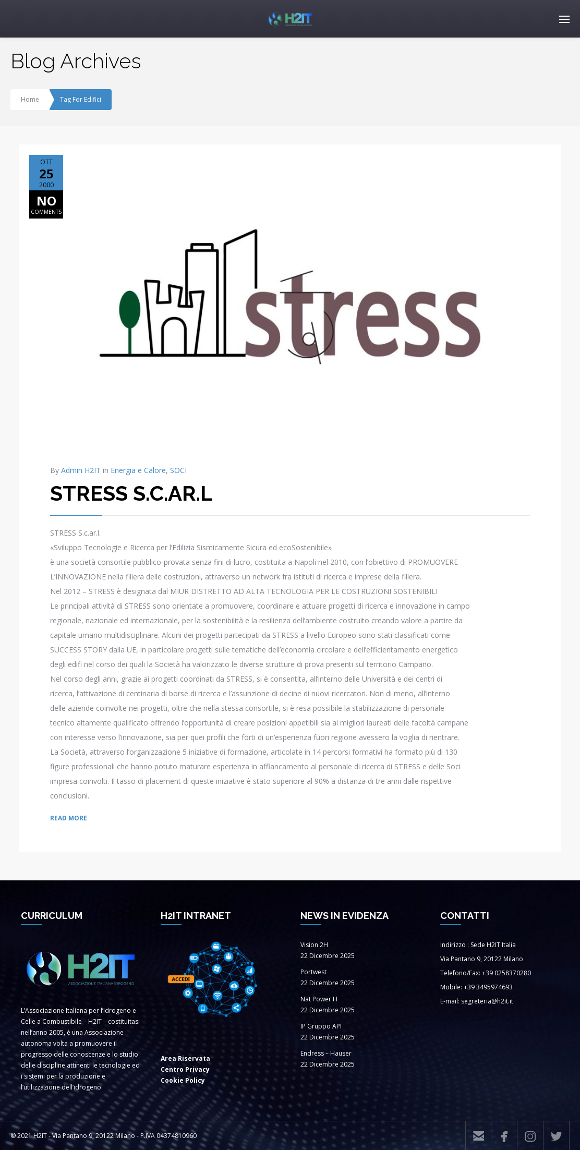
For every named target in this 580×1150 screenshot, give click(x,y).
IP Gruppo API (321, 1026)
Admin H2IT (81, 470)
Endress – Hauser (326, 1053)
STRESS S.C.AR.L (131, 493)
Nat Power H (318, 999)
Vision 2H (314, 944)
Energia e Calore (138, 470)
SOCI (178, 470)
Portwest (313, 971)
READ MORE (68, 818)
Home (30, 99)
